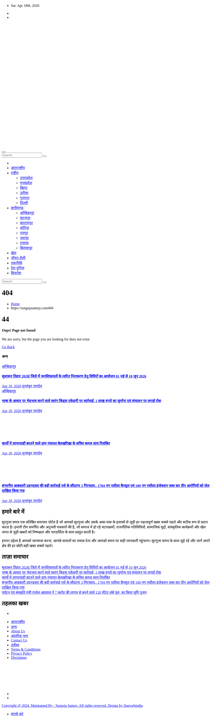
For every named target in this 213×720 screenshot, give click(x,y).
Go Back (8, 347)
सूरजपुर (25, 218)
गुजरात (24, 198)
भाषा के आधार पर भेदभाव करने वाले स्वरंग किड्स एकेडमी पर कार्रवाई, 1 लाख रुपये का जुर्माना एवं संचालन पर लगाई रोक (81, 401)
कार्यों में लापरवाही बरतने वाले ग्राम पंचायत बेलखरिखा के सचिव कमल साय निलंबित (56, 443)
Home (15, 304)
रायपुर (24, 233)
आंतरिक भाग (19, 636)
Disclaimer (19, 657)
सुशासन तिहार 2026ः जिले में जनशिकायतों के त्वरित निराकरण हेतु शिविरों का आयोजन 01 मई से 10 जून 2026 (74, 376)
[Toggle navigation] (3, 151)
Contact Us (19, 640)
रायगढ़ (24, 243)
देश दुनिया (17, 268)
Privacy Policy (21, 653)
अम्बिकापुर (27, 213)
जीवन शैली (18, 258)
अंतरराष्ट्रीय (18, 168)
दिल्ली (24, 203)
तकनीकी (16, 263)
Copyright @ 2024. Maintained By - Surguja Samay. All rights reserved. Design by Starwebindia (72, 705)
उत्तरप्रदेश (26, 178)
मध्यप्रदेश (26, 183)
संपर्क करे (17, 714)
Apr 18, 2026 (12, 386)
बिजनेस (16, 273)
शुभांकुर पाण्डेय (32, 386)
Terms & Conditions (25, 649)
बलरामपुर (26, 223)
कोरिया (24, 228)
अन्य (14, 627)
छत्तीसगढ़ (17, 208)
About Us (18, 631)
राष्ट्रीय (14, 173)
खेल (13, 253)
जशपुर (24, 238)
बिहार (23, 188)
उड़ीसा (24, 193)
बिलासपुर (26, 248)
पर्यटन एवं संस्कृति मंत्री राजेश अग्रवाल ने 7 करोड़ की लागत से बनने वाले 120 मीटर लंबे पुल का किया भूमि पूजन (74, 592)
